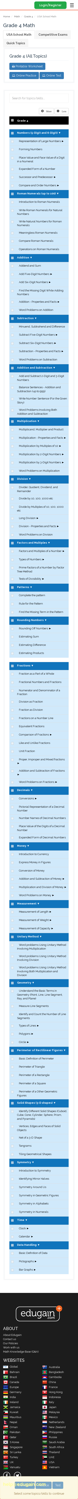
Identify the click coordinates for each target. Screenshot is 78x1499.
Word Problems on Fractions (36, 782)
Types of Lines (27, 1025)
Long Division (27, 518)
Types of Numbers (30, 559)
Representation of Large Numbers (40, 141)
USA (48, 1462)
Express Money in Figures (35, 862)
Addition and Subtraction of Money (40, 878)
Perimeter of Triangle (32, 1066)
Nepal (10, 1422)
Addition (23, 257)
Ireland (11, 1402)
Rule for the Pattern (31, 603)
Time (20, 1220)
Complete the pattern (32, 595)
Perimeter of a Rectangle (34, 1075)
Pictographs (26, 1261)
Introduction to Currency (34, 854)
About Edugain (12, 1335)
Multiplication (26, 421)
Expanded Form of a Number (37, 168)
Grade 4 (28, 16)
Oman (10, 1427)
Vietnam (50, 1467)
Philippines (52, 1432)
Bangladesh (53, 1372)
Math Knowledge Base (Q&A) (21, 1351)
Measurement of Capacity (34, 928)
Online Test (51, 75)
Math (17, 16)
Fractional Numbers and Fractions (40, 682)
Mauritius (12, 1417)
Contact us (9, 1339)
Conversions (26, 798)
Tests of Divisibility (30, 578)
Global (10, 1366)
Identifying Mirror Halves (34, 1178)
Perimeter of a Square (32, 1083)
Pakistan (11, 1432)
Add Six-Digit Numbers (33, 282)
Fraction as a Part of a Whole (36, 673)
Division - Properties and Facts (37, 526)
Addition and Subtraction (34, 367)
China (49, 1382)
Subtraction (25, 318)
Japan (49, 1407)
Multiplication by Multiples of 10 (38, 445)
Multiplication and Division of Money (41, 887)
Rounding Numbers (30, 620)
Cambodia (52, 1377)
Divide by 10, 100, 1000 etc (36, 498)
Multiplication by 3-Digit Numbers (40, 462)
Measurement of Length (33, 911)
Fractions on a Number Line (36, 718)
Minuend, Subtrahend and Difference (42, 326)
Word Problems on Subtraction (38, 359)
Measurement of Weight (34, 920)
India (9, 1397)
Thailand (51, 1452)
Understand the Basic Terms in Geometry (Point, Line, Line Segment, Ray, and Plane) (40, 994)
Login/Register (50, 5)
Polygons (24, 1033)
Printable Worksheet (27, 66)
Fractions (23, 665)
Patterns (23, 587)
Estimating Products (31, 653)
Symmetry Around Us (32, 1187)
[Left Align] (46, 111)
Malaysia (51, 1412)
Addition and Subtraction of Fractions (42, 770)
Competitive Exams (52, 34)
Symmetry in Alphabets (33, 1203)
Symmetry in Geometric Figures (39, 1195)
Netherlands (53, 1422)
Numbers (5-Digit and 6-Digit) (37, 132)
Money (21, 845)
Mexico (50, 1417)
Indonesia (51, 1397)
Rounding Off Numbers (33, 628)
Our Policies (10, 1343)
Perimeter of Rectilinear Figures (40, 1050)
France (50, 1387)
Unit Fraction (27, 751)
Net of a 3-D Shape (30, 1137)
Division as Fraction (31, 701)
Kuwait (10, 1412)
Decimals (23, 790)
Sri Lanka (12, 1452)
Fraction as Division (31, 709)
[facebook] (6, 1475)
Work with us (11, 1347)
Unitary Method (28, 936)
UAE (48, 1457)
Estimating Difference (32, 644)
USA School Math (18, 34)
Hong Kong (52, 1392)
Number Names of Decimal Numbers (42, 818)
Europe (11, 1387)
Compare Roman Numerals (36, 240)
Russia (49, 1437)
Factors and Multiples (32, 542)
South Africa (53, 1447)
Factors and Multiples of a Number (40, 551)
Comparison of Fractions (34, 734)
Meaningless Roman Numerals (38, 232)
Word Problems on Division (36, 534)
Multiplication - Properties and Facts (41, 437)
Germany (12, 1392)
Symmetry (24, 1162)
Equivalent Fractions (31, 726)
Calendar (24, 1236)
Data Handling (27, 1244)
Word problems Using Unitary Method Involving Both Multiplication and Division (41, 971)
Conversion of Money (32, 870)
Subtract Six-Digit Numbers (36, 343)
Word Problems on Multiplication (39, 470)
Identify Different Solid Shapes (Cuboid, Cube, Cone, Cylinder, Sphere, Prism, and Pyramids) (42, 1115)
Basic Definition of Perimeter (36, 1058)
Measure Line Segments (34, 1006)
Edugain (7, 4)
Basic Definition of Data (33, 1253)
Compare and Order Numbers (37, 185)
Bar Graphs (26, 1269)
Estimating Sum (29, 636)
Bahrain (11, 1372)
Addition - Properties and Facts (38, 301)
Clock (22, 1228)
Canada (11, 1382)
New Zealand (54, 1427)
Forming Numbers (30, 149)
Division (22, 478)
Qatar (9, 1437)
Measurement (26, 903)
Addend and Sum (30, 265)
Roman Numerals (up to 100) (36, 193)
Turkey (10, 1457)
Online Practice (24, 75)
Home (6, 16)
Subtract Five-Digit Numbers (37, 334)
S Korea (11, 1442)
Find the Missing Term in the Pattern (41, 611)
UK (8, 1462)
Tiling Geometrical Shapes (35, 1154)
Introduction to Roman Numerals (39, 201)
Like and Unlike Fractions (34, 742)
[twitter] (17, 1475)
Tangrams (25, 1145)
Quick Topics (15, 43)
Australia (51, 1367)
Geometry (24, 982)
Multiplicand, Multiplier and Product (41, 429)
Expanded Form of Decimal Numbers (42, 837)
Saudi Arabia (53, 1442)
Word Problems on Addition (36, 309)
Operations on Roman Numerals (39, 249)
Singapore (12, 1447)
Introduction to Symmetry (35, 1170)
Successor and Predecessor (36, 177)
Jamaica (11, 1407)
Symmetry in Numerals (33, 1211)
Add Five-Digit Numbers (34, 274)
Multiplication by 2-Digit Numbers (40, 454)
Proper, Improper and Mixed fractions (42, 759)
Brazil (10, 1377)
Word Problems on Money (35, 895)
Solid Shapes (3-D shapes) (35, 1102)
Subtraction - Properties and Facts (40, 351)
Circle (22, 1042)
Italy (48, 1402)
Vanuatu (11, 1467)
